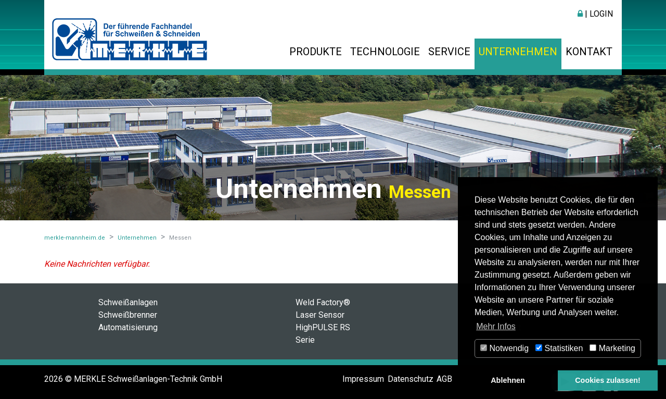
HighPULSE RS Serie (323, 333)
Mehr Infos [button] (496, 326)
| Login (595, 14)
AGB (444, 379)
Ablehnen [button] (508, 380)
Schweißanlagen (128, 302)
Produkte (315, 51)
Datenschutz (410, 379)
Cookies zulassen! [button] (608, 380)
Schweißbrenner (127, 315)
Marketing (612, 348)
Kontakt (589, 51)
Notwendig (504, 348)
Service (449, 51)
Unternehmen (518, 51)
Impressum (363, 379)
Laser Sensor (320, 315)
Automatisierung (128, 327)
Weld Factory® (323, 302)
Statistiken (559, 348)
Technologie (385, 51)
